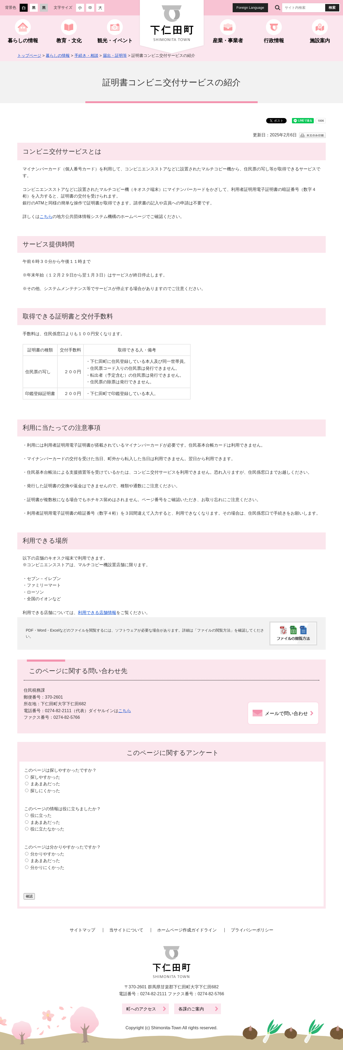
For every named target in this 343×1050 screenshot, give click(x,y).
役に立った (41, 815)
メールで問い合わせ (286, 713)
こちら (46, 216)
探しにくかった (45, 790)
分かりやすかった (47, 854)
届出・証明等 (115, 55)
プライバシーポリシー (252, 930)
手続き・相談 (86, 55)
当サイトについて (126, 930)
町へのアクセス (141, 1009)
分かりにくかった (47, 867)
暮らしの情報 (23, 40)
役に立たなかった (47, 829)
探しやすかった (45, 777)
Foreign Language (250, 8)
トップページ (29, 55)
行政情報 (274, 40)
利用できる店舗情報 (97, 612)
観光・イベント (115, 40)
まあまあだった (45, 784)
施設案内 (320, 40)
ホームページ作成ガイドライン (187, 930)
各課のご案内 (191, 1009)
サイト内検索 (277, 7)
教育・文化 (69, 40)
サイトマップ (82, 930)
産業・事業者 (228, 40)
